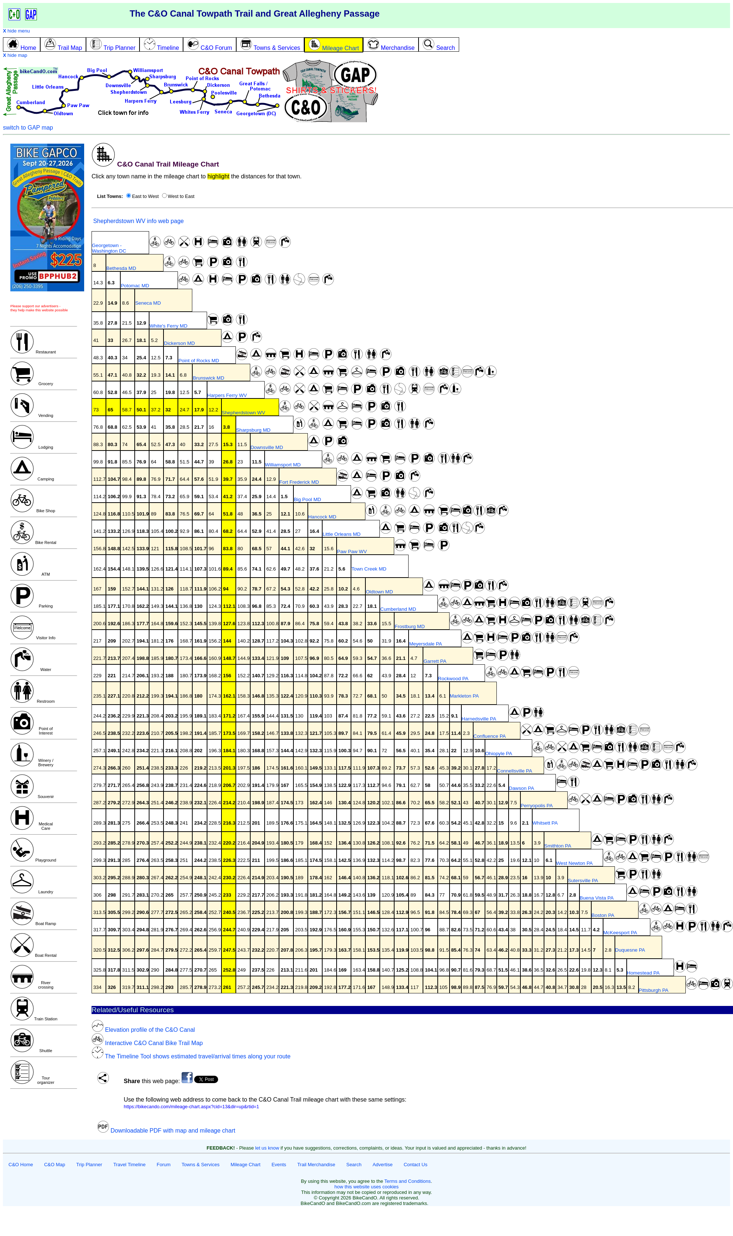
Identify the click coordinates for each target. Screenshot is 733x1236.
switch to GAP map (28, 127)
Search (353, 1164)
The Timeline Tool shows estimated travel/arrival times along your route (191, 1056)
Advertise (382, 1164)
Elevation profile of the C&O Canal (143, 1030)
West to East (181, 196)
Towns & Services (201, 1164)
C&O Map (54, 1164)
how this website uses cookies (366, 1186)
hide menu (16, 31)
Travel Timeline (129, 1164)
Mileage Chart (246, 1164)
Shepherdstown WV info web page (138, 221)
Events (279, 1164)
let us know (267, 1148)
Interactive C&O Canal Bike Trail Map (147, 1043)
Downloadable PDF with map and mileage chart (166, 1130)
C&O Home (20, 1164)
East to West (145, 196)
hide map (15, 55)
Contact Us (415, 1164)
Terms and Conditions (407, 1181)
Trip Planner (89, 1164)
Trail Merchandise (316, 1164)
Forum (164, 1164)
